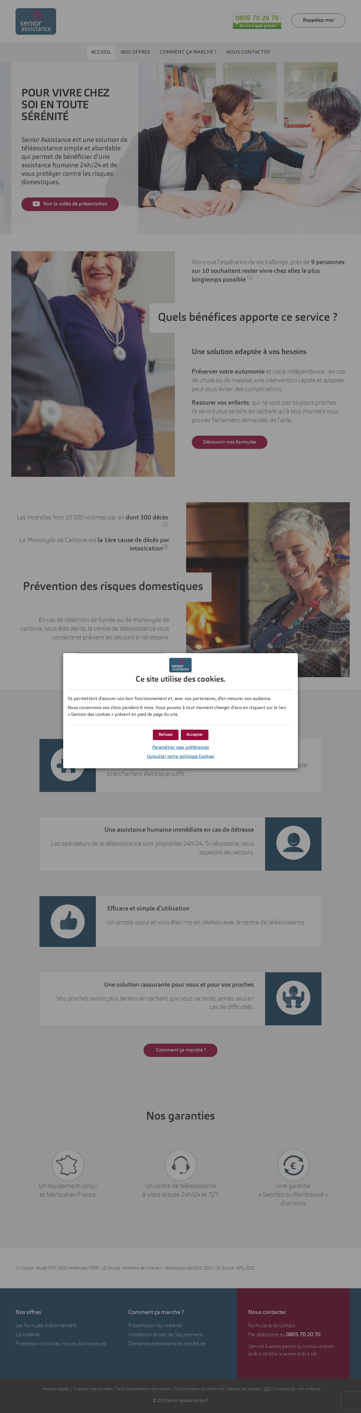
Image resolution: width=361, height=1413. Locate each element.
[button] (194, 735)
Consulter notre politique (180, 756)
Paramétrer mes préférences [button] (180, 747)
